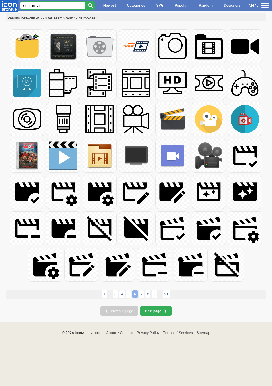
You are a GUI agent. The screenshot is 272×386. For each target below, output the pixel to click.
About (111, 333)
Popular (181, 5)
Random (206, 5)
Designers (232, 5)
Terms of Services (178, 333)
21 (166, 294)
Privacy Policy (148, 333)
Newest (109, 5)
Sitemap (203, 333)
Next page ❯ (156, 311)
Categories (136, 5)
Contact (126, 333)
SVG (160, 5)
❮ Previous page (119, 311)
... (109, 294)
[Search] (90, 5)
